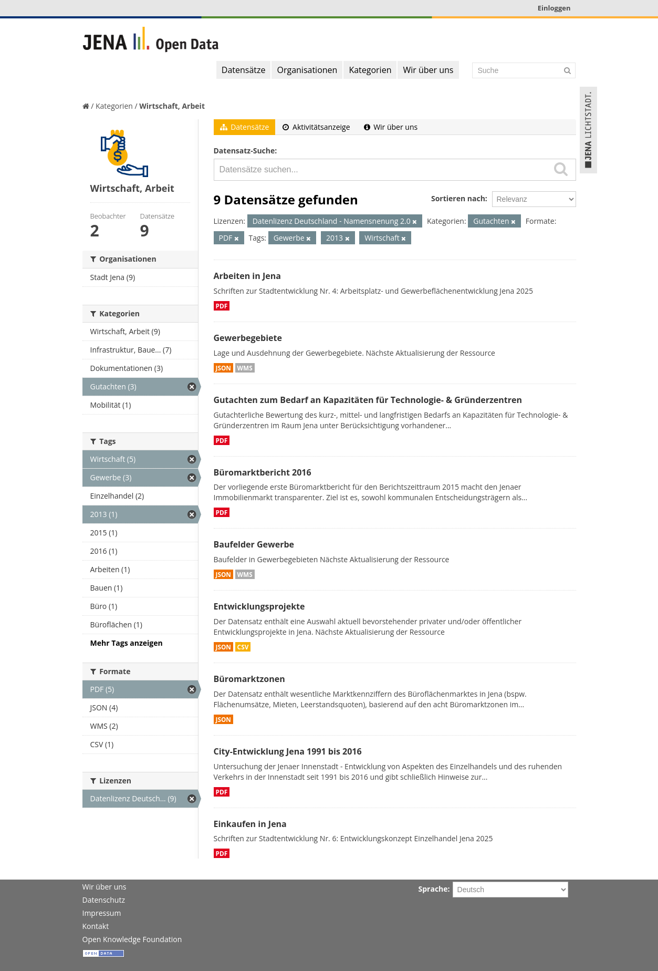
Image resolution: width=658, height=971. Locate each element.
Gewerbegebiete (248, 338)
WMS (245, 368)
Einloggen (554, 8)
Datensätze (244, 70)
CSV (243, 647)
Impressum (101, 913)
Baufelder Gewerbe (254, 544)
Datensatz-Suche (244, 151)
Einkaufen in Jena (250, 824)
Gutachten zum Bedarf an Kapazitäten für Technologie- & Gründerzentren (368, 400)
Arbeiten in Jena (247, 276)
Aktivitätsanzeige (316, 127)
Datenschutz (103, 900)
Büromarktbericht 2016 (262, 472)
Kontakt (95, 926)
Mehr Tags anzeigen (126, 643)
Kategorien (370, 70)
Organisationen (307, 70)
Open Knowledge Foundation (132, 939)
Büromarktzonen (249, 679)
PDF (222, 306)
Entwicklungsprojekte (259, 606)
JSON (223, 368)
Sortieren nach (458, 198)
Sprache (433, 889)
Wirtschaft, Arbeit (172, 106)
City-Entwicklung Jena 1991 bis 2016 (288, 751)
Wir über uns (428, 70)
